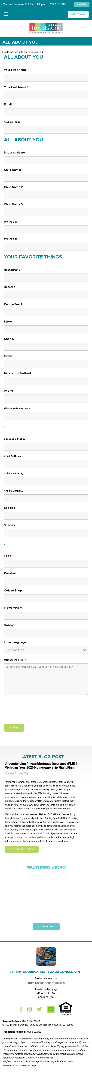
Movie (8, 356)
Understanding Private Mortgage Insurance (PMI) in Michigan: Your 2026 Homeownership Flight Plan (41, 765)
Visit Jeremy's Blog (21, 849)
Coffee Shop (13, 590)
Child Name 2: (14, 187)
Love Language (15, 642)
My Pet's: (10, 221)
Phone (9, 390)
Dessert (9, 287)
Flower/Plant (13, 608)
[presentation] (28, 712)
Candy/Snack (13, 304)
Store (8, 321)
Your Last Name (16, 87)
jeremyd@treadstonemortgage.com (46, 982)
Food (7, 556)
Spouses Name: (15, 152)
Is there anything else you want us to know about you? (46, 679)
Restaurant (12, 269)
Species (9, 508)
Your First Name (16, 70)
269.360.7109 (50, 978)
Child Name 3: (14, 204)
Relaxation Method (17, 373)
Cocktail (10, 573)
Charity (9, 339)
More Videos (46, 926)
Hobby (8, 625)
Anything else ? (15, 659)
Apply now (78, 14)
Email (9, 104)
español (81, 4)
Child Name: (12, 170)
